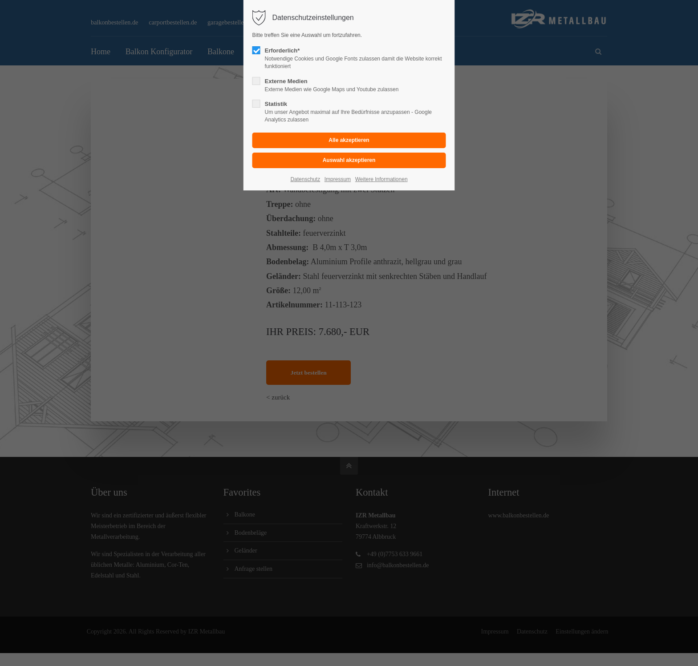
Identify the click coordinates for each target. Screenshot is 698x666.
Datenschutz (305, 179)
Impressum (338, 179)
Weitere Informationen (381, 179)
